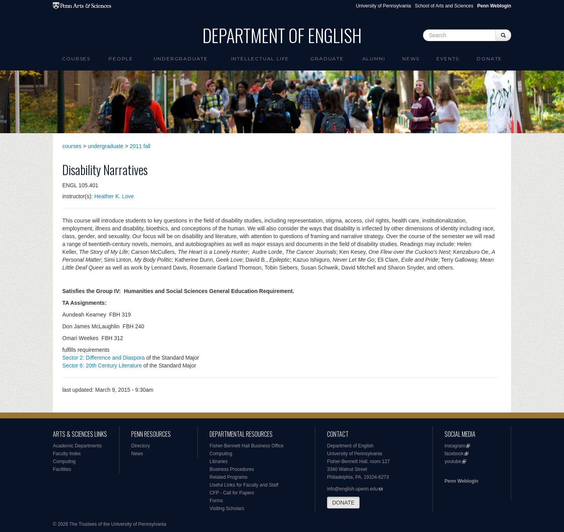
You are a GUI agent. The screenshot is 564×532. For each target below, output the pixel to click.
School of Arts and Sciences (444, 6)
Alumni (373, 59)
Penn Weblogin (461, 481)
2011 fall (140, 146)
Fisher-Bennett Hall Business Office (247, 446)
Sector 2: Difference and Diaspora (103, 358)
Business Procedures (232, 469)
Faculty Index (67, 453)
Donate (489, 59)
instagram (455, 446)
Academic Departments (77, 446)
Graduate (326, 59)
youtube (453, 461)
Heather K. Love (114, 196)
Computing (64, 461)
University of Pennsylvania (383, 6)
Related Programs (229, 477)
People (120, 59)
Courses (76, 59)
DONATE (343, 502)
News (410, 59)
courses (71, 146)
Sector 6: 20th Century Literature (102, 365)
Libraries (219, 461)
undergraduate (105, 146)
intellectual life (260, 59)
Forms (216, 500)
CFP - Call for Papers (232, 493)
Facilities (62, 469)
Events (447, 59)
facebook (454, 453)
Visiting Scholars (227, 508)
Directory (140, 446)
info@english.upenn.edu (352, 489)
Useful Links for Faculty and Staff (244, 485)
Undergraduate (181, 59)
